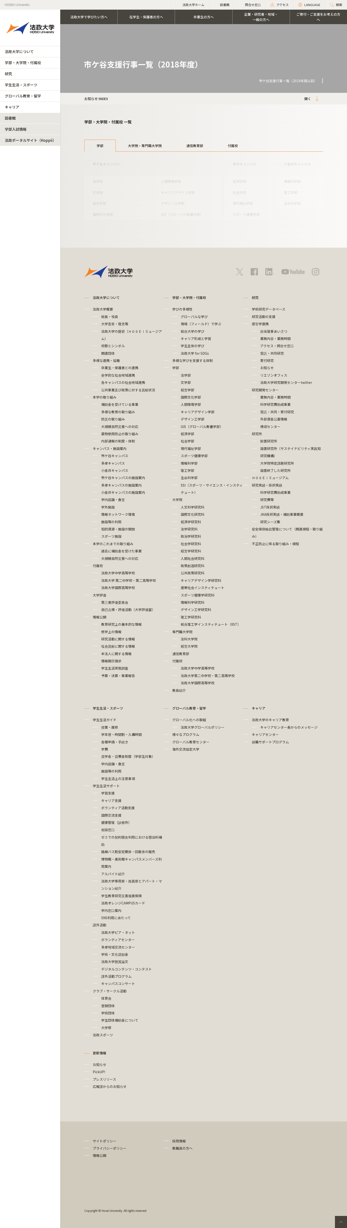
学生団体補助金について (119, 1020)
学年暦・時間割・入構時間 (121, 734)
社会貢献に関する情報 (118, 646)
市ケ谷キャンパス (114, 455)
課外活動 (99, 925)
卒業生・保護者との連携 (119, 367)
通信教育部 (194, 145)
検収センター (270, 426)
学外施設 (108, 507)
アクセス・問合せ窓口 (277, 345)
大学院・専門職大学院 (145, 145)
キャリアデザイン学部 (178, 192)
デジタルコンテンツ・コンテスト (126, 969)
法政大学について (19, 51)
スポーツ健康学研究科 (197, 595)
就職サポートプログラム (270, 742)
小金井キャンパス (114, 470)
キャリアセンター (265, 734)
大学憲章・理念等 (114, 323)
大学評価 (99, 595)
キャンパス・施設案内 (110, 448)
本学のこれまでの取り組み (113, 543)
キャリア (12, 106)
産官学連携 (260, 323)
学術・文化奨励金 (114, 954)
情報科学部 (292, 181)
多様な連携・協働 (106, 360)
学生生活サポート (106, 785)
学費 (104, 749)
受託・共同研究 (272, 353)
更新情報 (99, 1053)
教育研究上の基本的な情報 (121, 624)
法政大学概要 (103, 309)
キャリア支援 (111, 800)
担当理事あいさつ (273, 331)
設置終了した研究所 (275, 470)
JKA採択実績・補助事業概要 (281, 514)
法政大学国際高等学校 (118, 587)
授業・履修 (109, 727)
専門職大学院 (182, 631)
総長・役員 (109, 316)
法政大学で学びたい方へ (88, 16)
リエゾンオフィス (273, 375)
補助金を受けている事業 (119, 404)
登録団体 (108, 1005)
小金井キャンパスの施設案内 (123, 492)
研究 (8, 73)
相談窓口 (108, 829)
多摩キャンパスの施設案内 (121, 485)
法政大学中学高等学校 (118, 572)
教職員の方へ (182, 1148)
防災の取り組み (113, 419)
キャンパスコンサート (118, 983)
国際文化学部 (103, 214)
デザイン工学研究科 (196, 609)
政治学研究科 (191, 536)
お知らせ (267, 367)
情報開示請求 (111, 660)
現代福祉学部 (243, 203)
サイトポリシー (104, 1141)
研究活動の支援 (263, 316)
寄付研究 (267, 360)
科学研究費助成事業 (275, 404)
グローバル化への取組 (189, 719)
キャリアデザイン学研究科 (201, 580)
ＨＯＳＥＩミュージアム (270, 477)
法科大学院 (189, 639)
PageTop (341, 1222)
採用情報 (179, 1141)
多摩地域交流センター (118, 947)
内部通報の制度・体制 (119, 441)
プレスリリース (104, 1079)
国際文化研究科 (192, 514)
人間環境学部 (171, 181)
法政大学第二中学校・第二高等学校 (208, 675)
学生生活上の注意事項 (118, 778)
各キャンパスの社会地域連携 (123, 382)
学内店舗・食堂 (113, 499)
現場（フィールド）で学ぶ (201, 323)
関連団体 (108, 353)
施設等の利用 (111, 521)
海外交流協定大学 (185, 749)
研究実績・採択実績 (267, 485)
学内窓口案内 (111, 910)
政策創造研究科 (192, 565)
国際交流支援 (111, 815)
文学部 (98, 192)
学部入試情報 (16, 129)
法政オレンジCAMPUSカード (123, 903)
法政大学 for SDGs (195, 353)
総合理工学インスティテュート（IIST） (211, 624)
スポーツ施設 (111, 536)
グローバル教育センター (190, 742)
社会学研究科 (191, 543)
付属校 (233, 145)
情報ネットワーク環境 (119, 514)
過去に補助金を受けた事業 (121, 551)
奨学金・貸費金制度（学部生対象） (128, 756)
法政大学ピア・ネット (118, 932)
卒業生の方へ (204, 16)
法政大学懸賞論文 (114, 961)
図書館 (10, 118)
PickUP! (99, 1071)
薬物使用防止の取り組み (119, 433)
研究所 (257, 433)
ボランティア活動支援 (118, 807)
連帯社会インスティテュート (202, 587)
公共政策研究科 (192, 572)
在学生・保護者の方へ (146, 16)
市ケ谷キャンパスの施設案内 (123, 477)
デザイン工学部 (173, 203)
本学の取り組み (104, 397)
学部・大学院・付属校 (23, 62)
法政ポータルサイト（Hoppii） (30, 140)
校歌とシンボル (113, 345)
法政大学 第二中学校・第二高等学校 (128, 580)
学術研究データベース (268, 309)
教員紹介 (179, 690)
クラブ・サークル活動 (110, 991)
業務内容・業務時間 (275, 338)
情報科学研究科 (192, 602)
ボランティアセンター (118, 939)
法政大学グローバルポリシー (203, 727)
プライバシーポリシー (110, 1148)
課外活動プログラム (116, 976)
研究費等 (267, 499)
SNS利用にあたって (116, 917)
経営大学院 (189, 646)
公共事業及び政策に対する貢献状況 (128, 389)
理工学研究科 (191, 617)
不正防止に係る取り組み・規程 (275, 543)
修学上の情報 (111, 631)
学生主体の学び (192, 345)
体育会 (106, 998)
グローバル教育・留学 (23, 95)
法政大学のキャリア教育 (270, 719)
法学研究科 (189, 529)
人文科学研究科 (192, 507)
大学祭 (106, 1027)
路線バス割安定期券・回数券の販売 (128, 851)
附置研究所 (268, 441)
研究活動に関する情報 (118, 639)
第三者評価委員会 (114, 602)
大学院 (177, 499)
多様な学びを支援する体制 (192, 360)
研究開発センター (265, 389)
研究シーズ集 (270, 521)
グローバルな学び (194, 316)
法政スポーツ (103, 1034)
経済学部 (239, 181)
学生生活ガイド (104, 719)
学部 (100, 145)
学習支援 (108, 793)
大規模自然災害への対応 (119, 426)
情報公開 (99, 617)
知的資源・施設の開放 (118, 529)
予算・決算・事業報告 (118, 675)
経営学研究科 (191, 551)
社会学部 (239, 192)
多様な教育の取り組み (118, 411)
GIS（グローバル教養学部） (182, 214)
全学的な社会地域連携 (118, 375)
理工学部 (290, 192)
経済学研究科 (191, 521)
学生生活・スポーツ (21, 84)
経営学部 (99, 203)
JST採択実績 (270, 507)
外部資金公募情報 (273, 419)
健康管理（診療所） (116, 822)
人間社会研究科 (192, 558)
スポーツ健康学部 (246, 214)
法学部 (98, 181)
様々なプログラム (185, 734)
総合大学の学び (192, 331)
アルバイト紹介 (113, 873)
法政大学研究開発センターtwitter (286, 382)
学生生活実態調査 (114, 668)
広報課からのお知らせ (110, 1086)
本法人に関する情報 (116, 653)
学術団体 (108, 1013)
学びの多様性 (182, 309)
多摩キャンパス (113, 463)
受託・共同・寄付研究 (277, 411)
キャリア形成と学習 (196, 338)
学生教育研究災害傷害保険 (121, 895)
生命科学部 (292, 203)
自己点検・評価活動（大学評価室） (128, 609)
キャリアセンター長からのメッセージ (289, 727)
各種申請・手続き (114, 742)
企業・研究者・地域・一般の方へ (261, 17)
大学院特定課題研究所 (277, 463)
